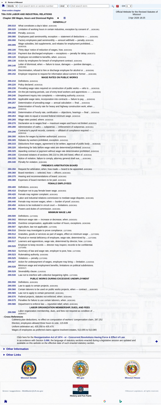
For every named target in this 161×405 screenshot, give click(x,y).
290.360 (13, 172)
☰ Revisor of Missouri (13, 2)
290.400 (13, 187)
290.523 (13, 254)
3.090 (46, 340)
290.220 (13, 84)
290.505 (13, 223)
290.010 (13, 25)
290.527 (13, 261)
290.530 (13, 275)
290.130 (13, 60)
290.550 (13, 282)
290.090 (13, 40)
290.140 (13, 65)
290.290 (13, 131)
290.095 (13, 45)
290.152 (13, 74)
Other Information (17, 348)
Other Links (13, 354)
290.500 (13, 216)
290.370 (13, 176)
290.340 (13, 162)
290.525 (13, 258)
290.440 (13, 201)
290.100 (13, 50)
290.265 (13, 119)
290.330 (13, 154)
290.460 (13, 209)
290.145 (13, 70)
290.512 (13, 234)
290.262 (13, 112)
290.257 (13, 102)
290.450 (13, 205)
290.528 (13, 266)
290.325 (13, 151)
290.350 (13, 169)
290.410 (13, 190)
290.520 (13, 246)
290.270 (13, 123)
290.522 (13, 251)
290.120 (13, 57)
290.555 (13, 285)
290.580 (13, 304)
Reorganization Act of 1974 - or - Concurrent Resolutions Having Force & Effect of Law (79, 337)
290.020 (13, 29)
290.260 (13, 107)
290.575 (13, 300)
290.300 (13, 136)
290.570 (13, 296)
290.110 (13, 53)
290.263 (13, 116)
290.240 (13, 95)
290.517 (13, 241)
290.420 (13, 194)
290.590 (13, 312)
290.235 (13, 92)
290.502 (13, 219)
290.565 (13, 293)
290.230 (13, 88)
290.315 (13, 143)
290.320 (13, 147)
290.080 (13, 36)
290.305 (13, 140)
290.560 (13, 289)
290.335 (13, 158)
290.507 (13, 227)
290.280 (13, 127)
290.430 (13, 198)
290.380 (13, 180)
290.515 (13, 237)
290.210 (13, 81)
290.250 (13, 99)
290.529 (13, 271)
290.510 (13, 230)
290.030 (13, 33)
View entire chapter (11, 10)
